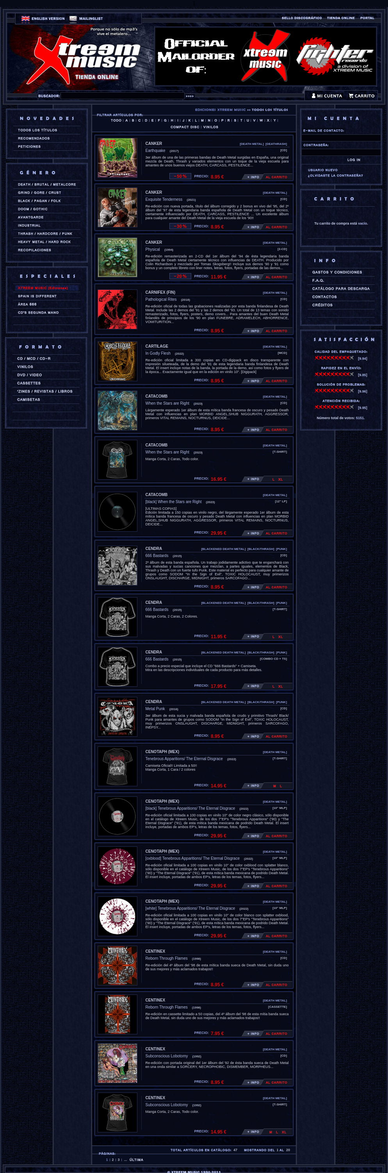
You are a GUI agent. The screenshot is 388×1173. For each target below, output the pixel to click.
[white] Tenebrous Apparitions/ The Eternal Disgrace (190, 908)
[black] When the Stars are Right (174, 502)
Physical (153, 249)
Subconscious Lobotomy (167, 1056)
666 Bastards (157, 555)
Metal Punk (155, 709)
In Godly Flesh (158, 353)
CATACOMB (157, 396)
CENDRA (154, 548)
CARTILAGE (157, 346)
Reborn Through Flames (167, 958)
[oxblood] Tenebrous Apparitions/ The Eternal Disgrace (193, 858)
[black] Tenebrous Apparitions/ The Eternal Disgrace (190, 808)
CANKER (154, 143)
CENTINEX (156, 951)
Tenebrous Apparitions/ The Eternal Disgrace (184, 759)
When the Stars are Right (167, 403)
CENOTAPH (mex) (162, 752)
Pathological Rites (161, 299)
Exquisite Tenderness (164, 199)
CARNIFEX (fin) (161, 292)
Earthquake (156, 150)
